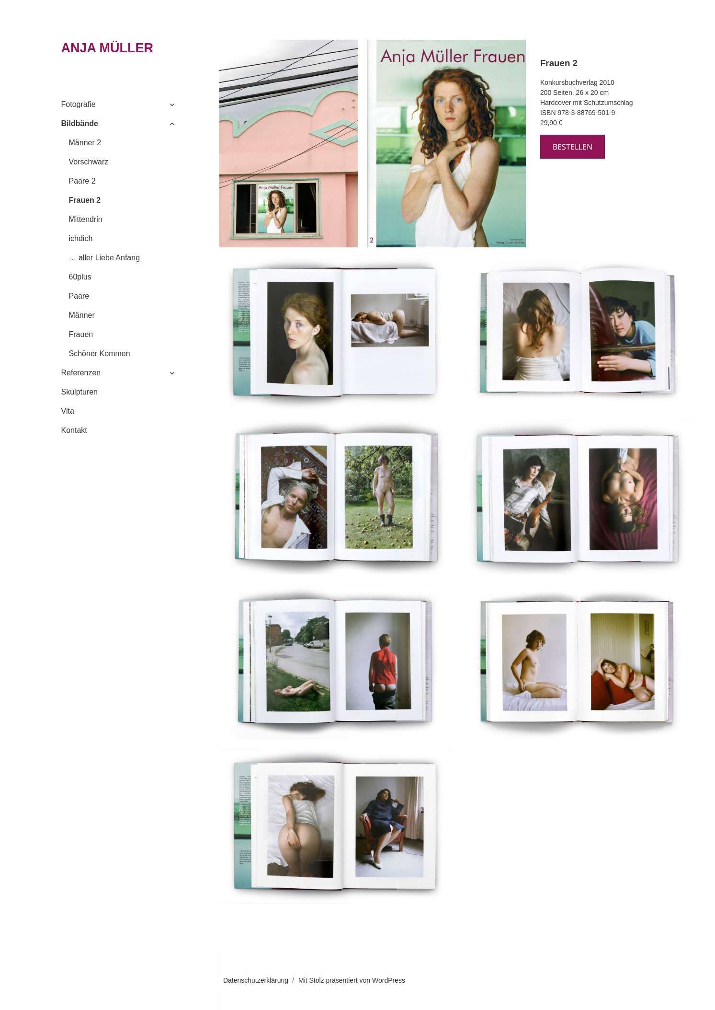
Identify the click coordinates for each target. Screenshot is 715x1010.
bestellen (572, 146)
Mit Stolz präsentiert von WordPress (351, 980)
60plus (80, 277)
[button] (335, 332)
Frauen (81, 334)
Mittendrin (85, 219)
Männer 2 (85, 143)
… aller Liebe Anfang (104, 258)
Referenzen (81, 373)
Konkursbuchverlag (569, 82)
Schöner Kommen (99, 353)
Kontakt (74, 430)
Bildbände (79, 123)
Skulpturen (79, 392)
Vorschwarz (89, 162)
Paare (79, 296)
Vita (67, 411)
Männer (82, 315)
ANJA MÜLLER (107, 48)
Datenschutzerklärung (255, 980)
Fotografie (78, 104)
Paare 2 (82, 181)
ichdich (81, 238)
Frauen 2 (85, 200)
